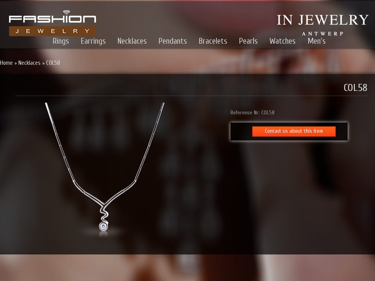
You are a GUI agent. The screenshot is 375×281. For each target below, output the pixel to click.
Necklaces (132, 41)
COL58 (53, 63)
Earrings (93, 41)
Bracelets (213, 41)
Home (6, 63)
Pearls (248, 41)
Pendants (173, 41)
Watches (283, 41)
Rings (61, 41)
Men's (316, 41)
